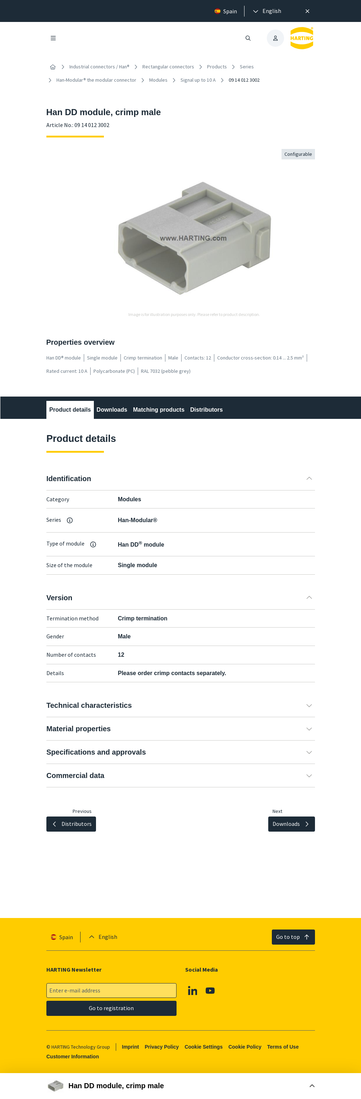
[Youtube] (210, 990)
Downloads (111, 410)
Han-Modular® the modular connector (96, 80)
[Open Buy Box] (180, 1086)
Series (247, 66)
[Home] (52, 66)
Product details (70, 410)
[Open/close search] (248, 38)
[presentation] (266, 11)
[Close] (307, 11)
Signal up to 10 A (198, 80)
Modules (158, 80)
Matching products (158, 410)
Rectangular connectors (168, 66)
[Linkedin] (192, 990)
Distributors (206, 410)
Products (217, 66)
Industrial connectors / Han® (99, 66)
